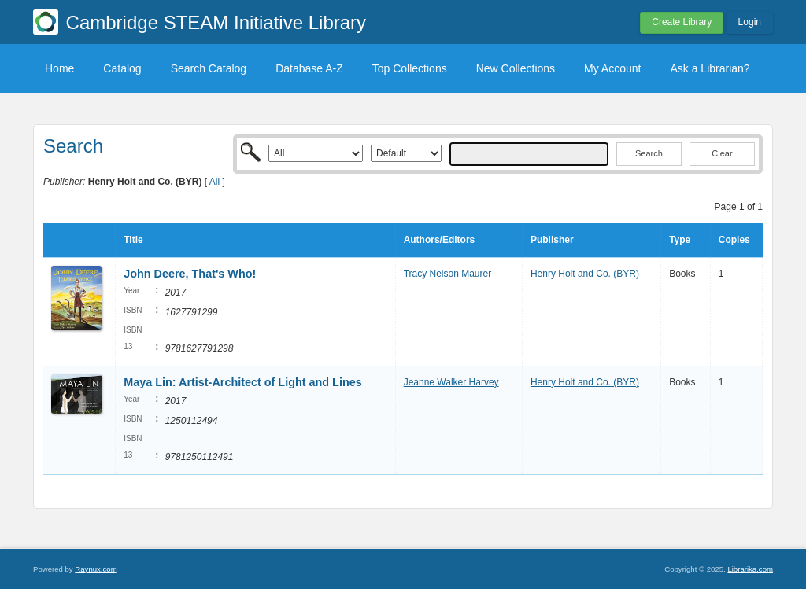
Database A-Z (309, 68)
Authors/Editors (439, 239)
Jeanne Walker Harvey (451, 382)
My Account (612, 68)
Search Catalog (209, 68)
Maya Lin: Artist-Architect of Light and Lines (242, 382)
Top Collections (409, 68)
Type (679, 239)
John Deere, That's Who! (190, 273)
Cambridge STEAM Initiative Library (216, 22)
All (214, 181)
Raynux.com (95, 569)
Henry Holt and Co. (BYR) (585, 273)
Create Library (682, 22)
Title (133, 239)
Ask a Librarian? (709, 68)
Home (59, 68)
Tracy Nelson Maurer (448, 273)
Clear (722, 153)
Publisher (552, 239)
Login (749, 22)
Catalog (122, 68)
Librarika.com (750, 569)
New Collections (515, 68)
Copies (734, 239)
